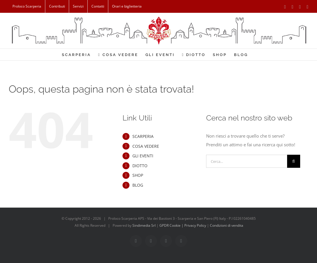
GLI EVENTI (142, 155)
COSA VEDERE (145, 146)
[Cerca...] (246, 161)
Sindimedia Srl (144, 225)
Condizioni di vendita (226, 225)
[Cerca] (293, 161)
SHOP (137, 175)
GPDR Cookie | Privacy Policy (183, 225)
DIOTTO (139, 165)
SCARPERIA (143, 136)
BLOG (137, 185)
